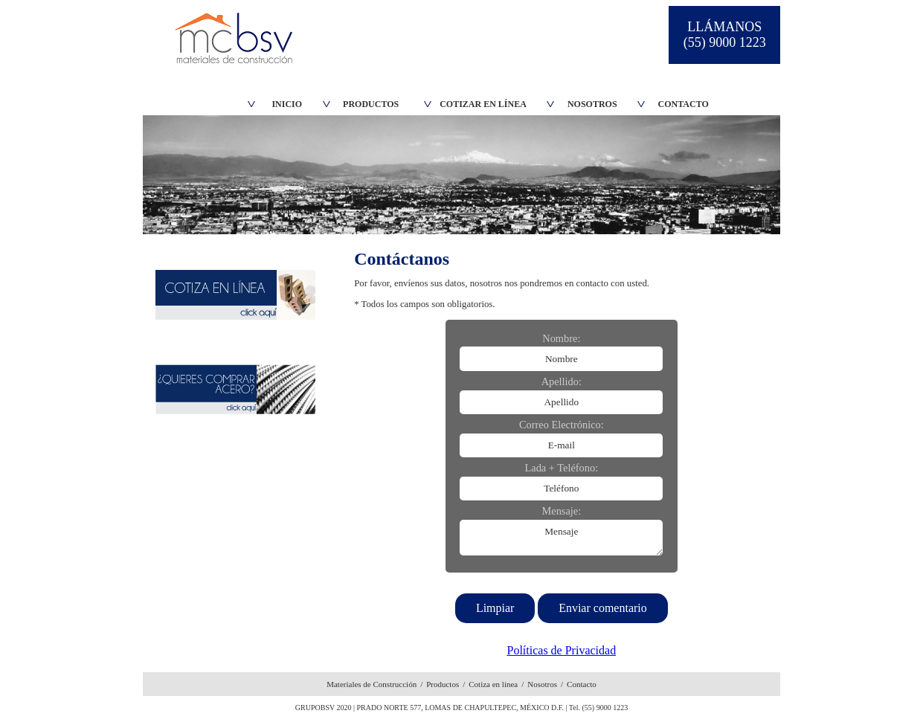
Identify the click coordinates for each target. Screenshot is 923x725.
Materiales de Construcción (372, 684)
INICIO (286, 104)
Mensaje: (561, 511)
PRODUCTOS (371, 104)
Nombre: (561, 338)
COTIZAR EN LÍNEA (483, 104)
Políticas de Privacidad (562, 650)
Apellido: (561, 381)
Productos (442, 684)
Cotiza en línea (493, 684)
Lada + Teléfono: (561, 468)
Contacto (581, 684)
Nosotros (542, 684)
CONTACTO (683, 104)
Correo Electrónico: (561, 425)
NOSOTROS (592, 104)
